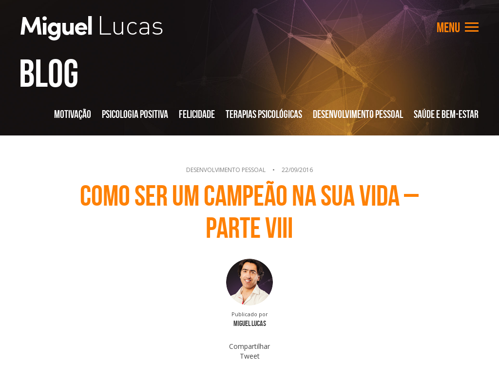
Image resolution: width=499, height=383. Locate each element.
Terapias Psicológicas (264, 114)
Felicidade (197, 114)
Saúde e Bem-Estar (446, 114)
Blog (48, 73)
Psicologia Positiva (135, 114)
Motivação (72, 114)
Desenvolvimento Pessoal (358, 114)
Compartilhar (249, 346)
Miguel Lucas (91, 28)
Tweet (250, 356)
